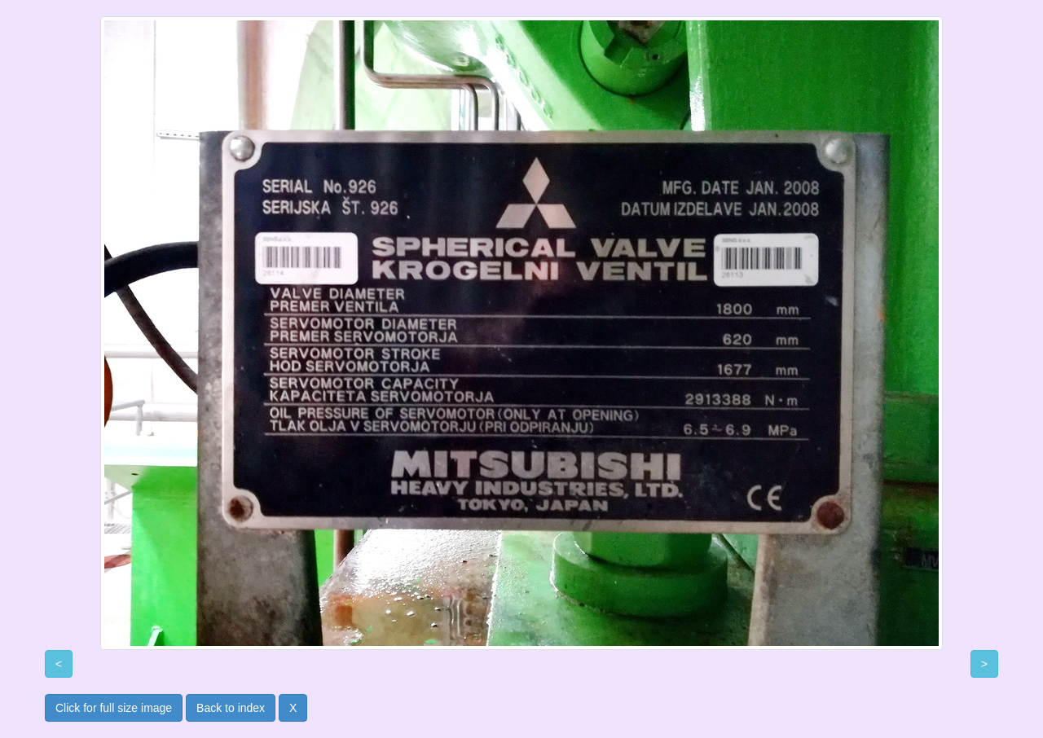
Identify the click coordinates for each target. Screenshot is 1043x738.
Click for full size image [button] (113, 707)
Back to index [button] (230, 707)
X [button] (293, 707)
